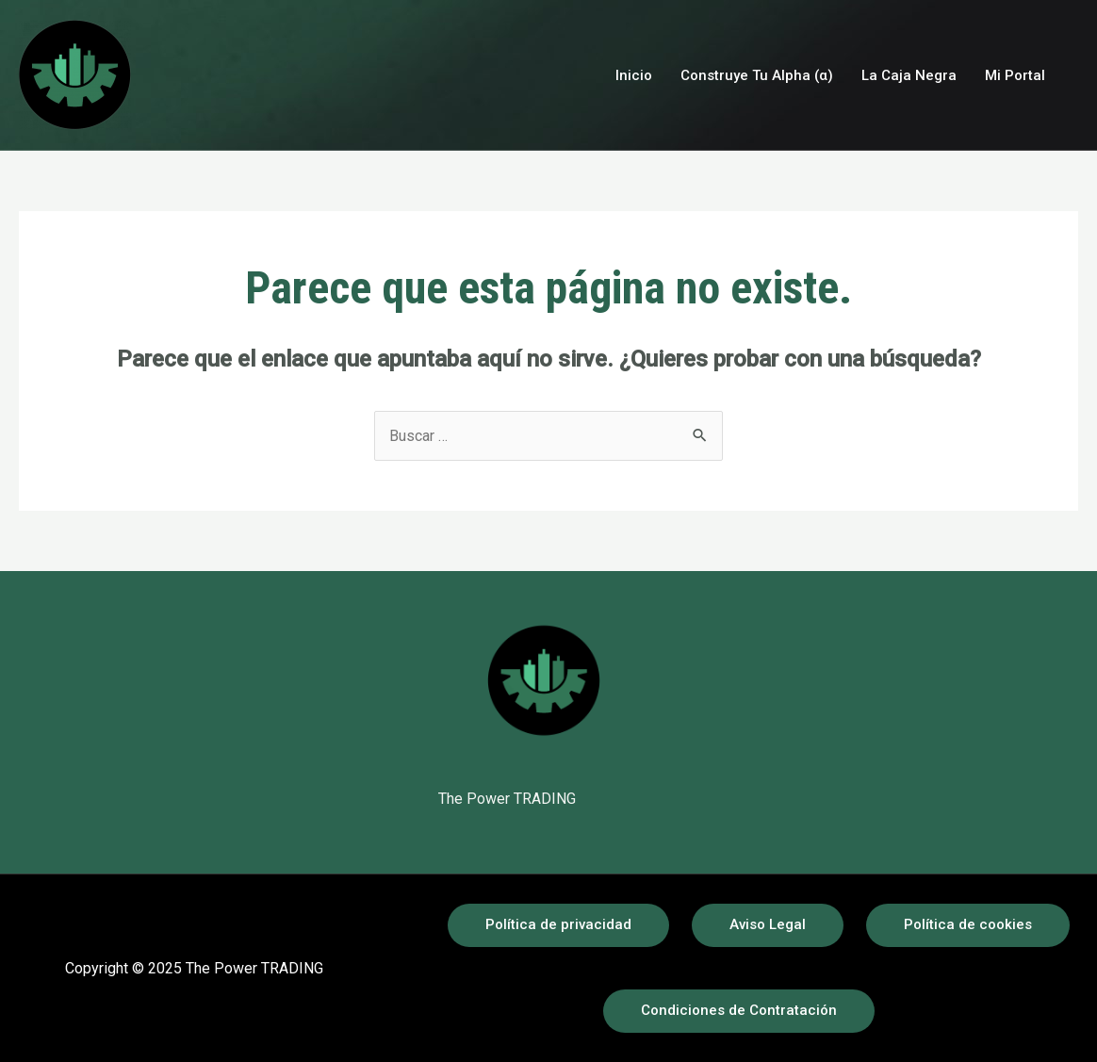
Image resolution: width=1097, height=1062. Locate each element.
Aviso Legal (767, 924)
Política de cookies (968, 924)
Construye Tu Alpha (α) (756, 75)
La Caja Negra (909, 75)
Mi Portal (1015, 75)
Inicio (633, 75)
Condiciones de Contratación (739, 1010)
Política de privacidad (558, 924)
